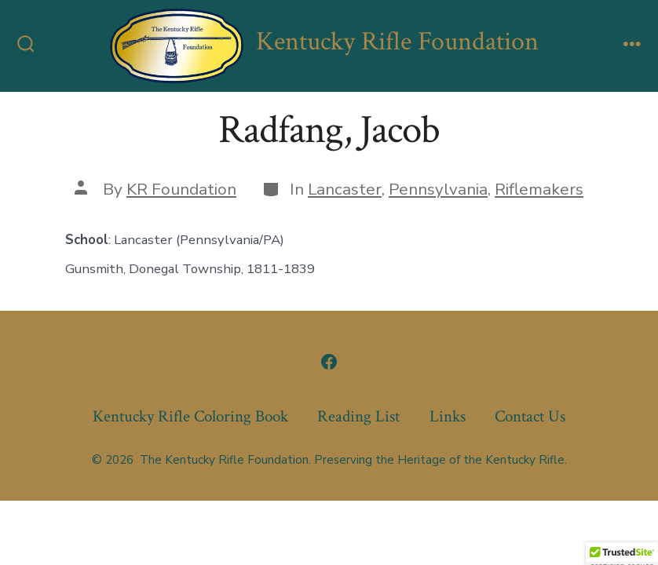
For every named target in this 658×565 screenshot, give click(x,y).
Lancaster (345, 189)
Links (448, 416)
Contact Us (530, 416)
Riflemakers (539, 189)
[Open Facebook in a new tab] (329, 362)
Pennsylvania (438, 189)
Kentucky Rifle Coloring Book (190, 416)
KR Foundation (181, 189)
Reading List (358, 416)
